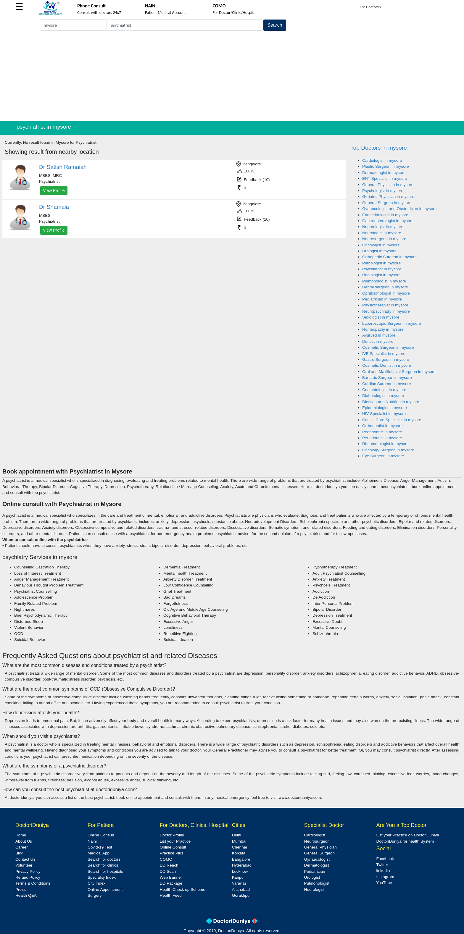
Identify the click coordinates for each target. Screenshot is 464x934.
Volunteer (23, 865)
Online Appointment (105, 889)
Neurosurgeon (317, 841)
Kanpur (238, 877)
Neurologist (314, 889)
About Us (23, 841)
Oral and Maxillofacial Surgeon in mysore (399, 371)
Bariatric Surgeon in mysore (387, 377)
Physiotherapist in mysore (385, 305)
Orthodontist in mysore (382, 426)
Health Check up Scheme (182, 889)
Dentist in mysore (377, 341)
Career (21, 847)
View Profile (54, 190)
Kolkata (238, 853)
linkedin (383, 870)
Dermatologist (316, 865)
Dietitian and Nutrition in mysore (390, 402)
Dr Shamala (54, 207)
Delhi (236, 835)
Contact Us (25, 859)
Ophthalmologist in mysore (386, 293)
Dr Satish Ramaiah (63, 167)
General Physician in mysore (387, 184)
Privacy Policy (28, 871)
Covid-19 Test (100, 847)
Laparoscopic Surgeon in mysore (391, 323)
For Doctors (371, 6)
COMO (166, 859)
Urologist (312, 877)
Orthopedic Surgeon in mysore (389, 257)
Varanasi (240, 883)
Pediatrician (314, 871)
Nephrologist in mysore (382, 226)
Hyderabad (242, 865)
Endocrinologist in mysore (385, 215)
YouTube (384, 882)
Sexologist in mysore (380, 317)
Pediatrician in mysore (382, 299)
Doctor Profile (172, 835)
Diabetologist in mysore (383, 395)
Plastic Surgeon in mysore (385, 166)
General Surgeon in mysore (386, 203)
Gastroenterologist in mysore (388, 221)
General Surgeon (319, 853)
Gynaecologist (317, 859)
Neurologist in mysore (381, 233)
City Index (96, 883)
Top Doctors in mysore (378, 148)
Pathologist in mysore (381, 263)
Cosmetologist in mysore (384, 389)
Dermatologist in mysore (384, 172)
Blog (19, 853)
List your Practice (175, 841)
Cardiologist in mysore (382, 160)
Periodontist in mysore (382, 438)
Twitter (382, 864)
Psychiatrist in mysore (381, 269)
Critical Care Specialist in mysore (391, 420)
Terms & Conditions (32, 883)
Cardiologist (315, 835)
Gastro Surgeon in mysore (385, 359)
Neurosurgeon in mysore (384, 239)
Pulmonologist (316, 883)
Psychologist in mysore (382, 190)
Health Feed (171, 895)
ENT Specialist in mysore (384, 178)
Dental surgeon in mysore (385, 287)
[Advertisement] (232, 76)
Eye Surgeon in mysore (383, 456)
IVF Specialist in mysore (383, 353)
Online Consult (101, 835)
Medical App (98, 853)
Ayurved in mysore (378, 335)
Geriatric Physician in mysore (388, 196)
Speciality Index (102, 877)
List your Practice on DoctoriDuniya (407, 835)
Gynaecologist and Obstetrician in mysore (399, 208)
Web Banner (171, 877)
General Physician (320, 847)
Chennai (239, 847)
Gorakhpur (241, 895)
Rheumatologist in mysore (385, 444)
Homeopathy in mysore (383, 329)
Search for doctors (104, 859)
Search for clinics (103, 865)
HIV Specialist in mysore (384, 413)
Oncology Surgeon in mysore (388, 450)
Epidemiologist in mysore (384, 407)
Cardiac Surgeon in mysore (386, 384)
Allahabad (241, 889)
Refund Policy (27, 877)
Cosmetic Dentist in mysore (386, 365)
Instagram (385, 877)
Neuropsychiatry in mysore (386, 311)
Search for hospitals (105, 871)
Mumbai (239, 841)
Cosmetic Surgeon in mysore (388, 347)
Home (20, 835)
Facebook (385, 859)
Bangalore (241, 859)
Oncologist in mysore (381, 245)
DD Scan (168, 871)
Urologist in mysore (379, 251)
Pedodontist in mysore (382, 432)
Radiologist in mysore (381, 275)
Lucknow (240, 871)
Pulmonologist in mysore (384, 281)
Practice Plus (171, 853)
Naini (92, 841)
